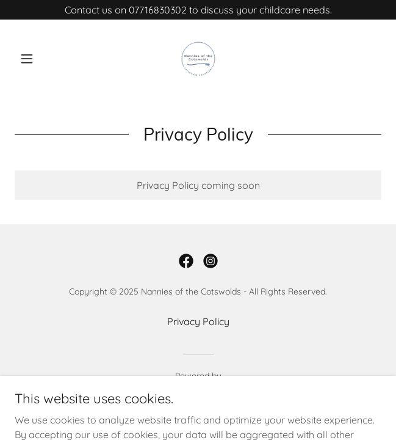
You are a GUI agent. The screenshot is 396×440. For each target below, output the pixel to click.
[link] (198, 58)
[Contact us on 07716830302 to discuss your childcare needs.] (198, 9)
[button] (42, 58)
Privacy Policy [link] (198, 321)
